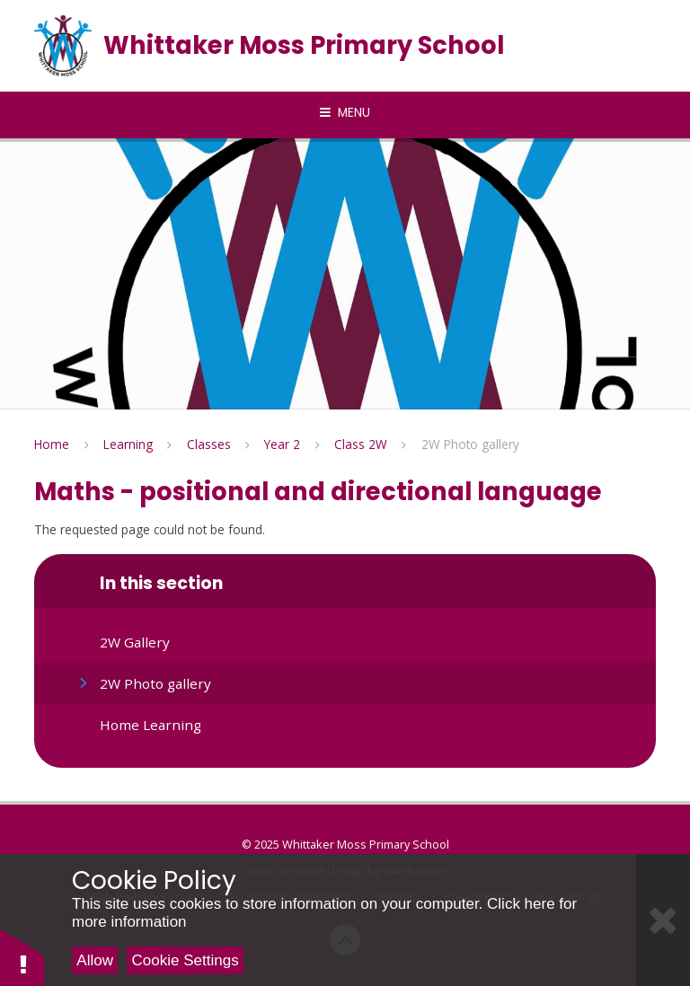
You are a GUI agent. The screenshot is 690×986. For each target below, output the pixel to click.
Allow (94, 960)
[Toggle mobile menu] (345, 113)
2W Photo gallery (470, 444)
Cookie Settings (185, 960)
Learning (128, 444)
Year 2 (282, 444)
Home (51, 444)
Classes (209, 444)
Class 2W (360, 444)
